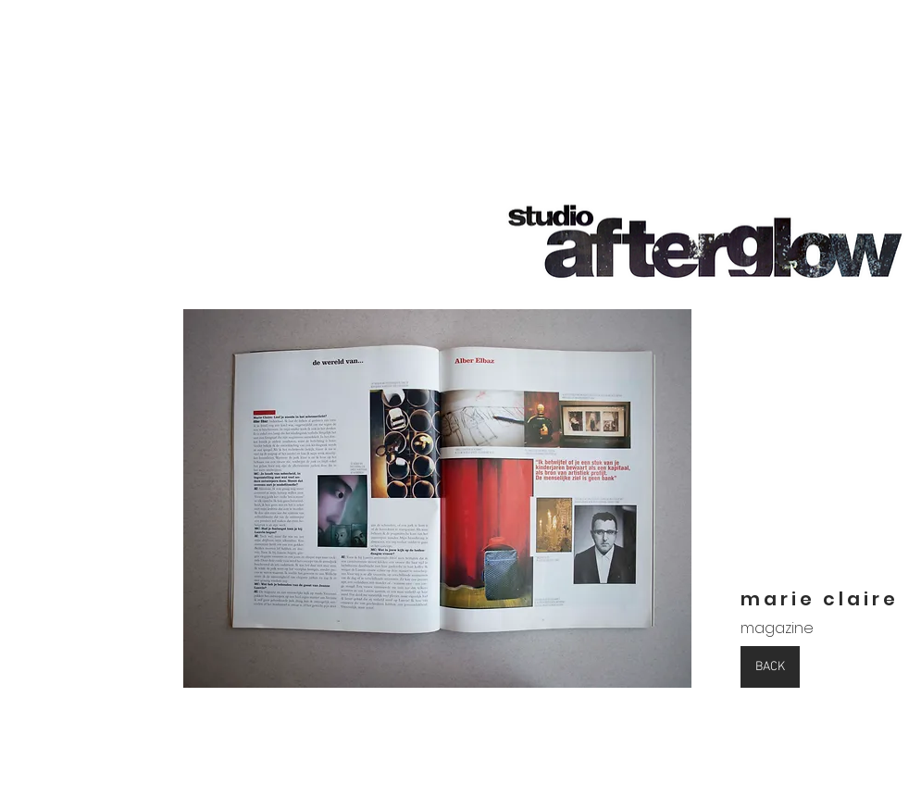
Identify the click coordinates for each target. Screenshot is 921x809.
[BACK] (770, 667)
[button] (437, 498)
